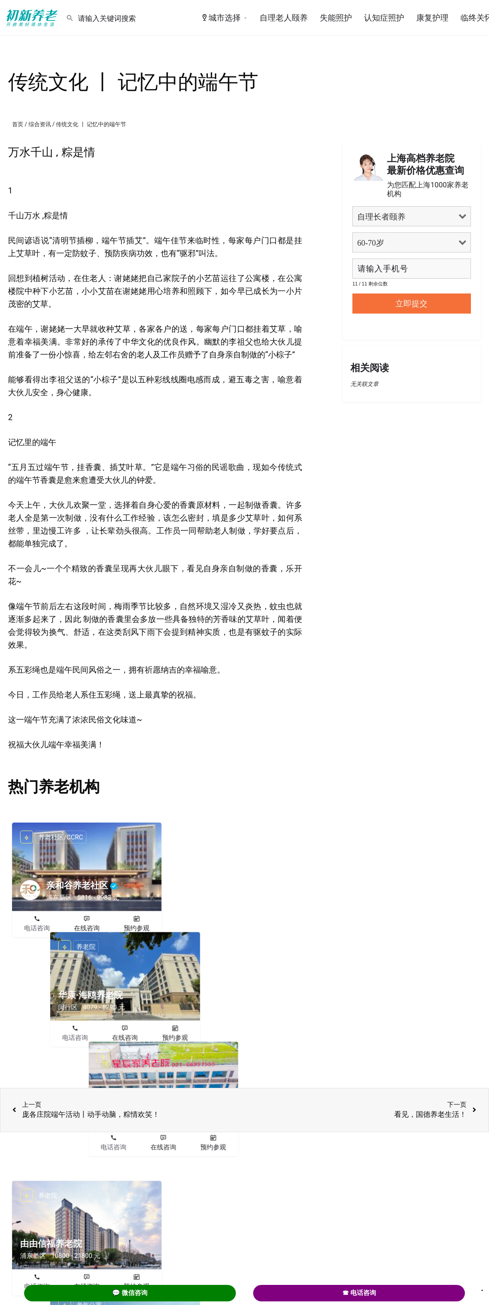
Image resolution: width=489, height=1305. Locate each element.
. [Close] (482, 1287)
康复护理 (432, 18)
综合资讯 (40, 124)
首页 (17, 124)
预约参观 (136, 928)
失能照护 (336, 18)
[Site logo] (33, 17)
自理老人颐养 (284, 18)
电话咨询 (37, 928)
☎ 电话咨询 (359, 1293)
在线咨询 (87, 928)
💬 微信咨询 (129, 1293)
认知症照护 (384, 18)
